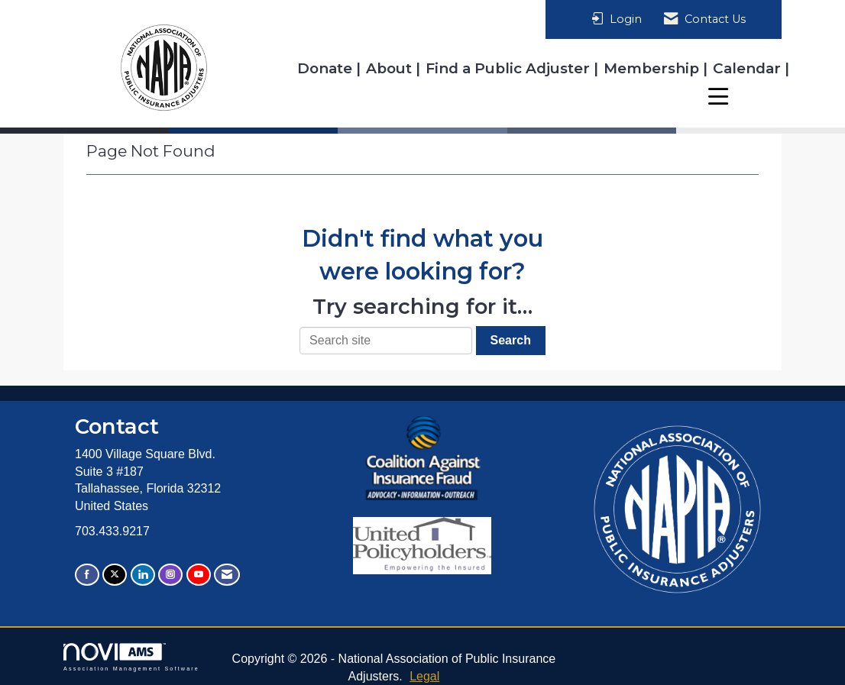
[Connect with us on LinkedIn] (143, 575)
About (391, 68)
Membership (653, 68)
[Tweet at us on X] (114, 575)
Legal (424, 676)
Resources (743, 96)
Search (510, 340)
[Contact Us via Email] (227, 575)
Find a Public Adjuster (510, 68)
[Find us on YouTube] (198, 575)
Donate (326, 68)
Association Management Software (131, 657)
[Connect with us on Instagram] (170, 575)
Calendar (749, 68)
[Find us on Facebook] (87, 575)
